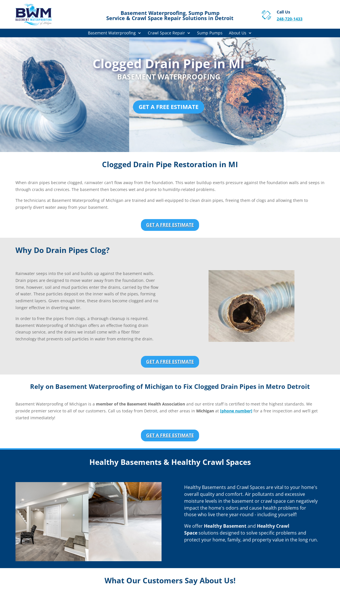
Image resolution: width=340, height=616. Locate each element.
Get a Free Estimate (169, 107)
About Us (237, 33)
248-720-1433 (289, 19)
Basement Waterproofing (112, 33)
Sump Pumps (210, 33)
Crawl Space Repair (166, 33)
